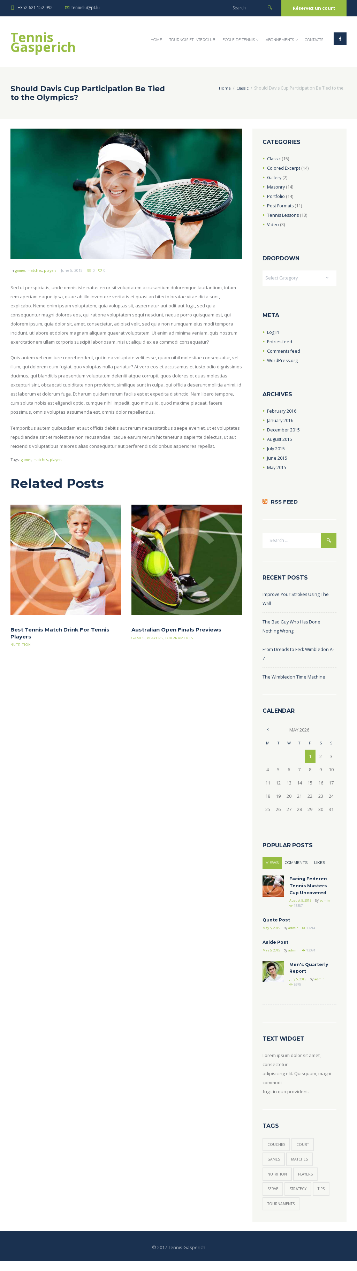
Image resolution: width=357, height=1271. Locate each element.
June (277, 458)
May (277, 468)
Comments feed (284, 352)
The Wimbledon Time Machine (294, 679)
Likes (315, 865)
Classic (242, 88)
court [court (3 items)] (303, 1151)
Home (156, 40)
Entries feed (280, 342)
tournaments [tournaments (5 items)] (281, 1213)
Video (273, 224)
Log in (273, 333)
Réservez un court (314, 8)
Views (271, 865)
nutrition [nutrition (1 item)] (277, 1182)
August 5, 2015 (301, 903)
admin (294, 908)
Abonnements (280, 40)
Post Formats (281, 205)
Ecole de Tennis (238, 40)
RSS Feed (285, 503)
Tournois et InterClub (192, 40)
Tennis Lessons (283, 215)
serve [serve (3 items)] (273, 1198)
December (283, 430)
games (21, 270)
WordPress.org (283, 361)
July (276, 449)
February (282, 411)
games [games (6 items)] (274, 1167)
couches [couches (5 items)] (276, 1151)
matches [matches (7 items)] (301, 1167)
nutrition (21, 645)
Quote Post (278, 923)
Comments (294, 865)
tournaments (181, 638)
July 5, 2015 (299, 984)
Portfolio (276, 196)
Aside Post (276, 946)
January (280, 421)
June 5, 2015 (77, 270)
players (54, 270)
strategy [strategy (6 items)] (300, 1198)
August (280, 440)
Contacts (314, 40)
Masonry (276, 187)
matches (37, 270)
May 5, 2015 (273, 931)
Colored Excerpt (284, 168)
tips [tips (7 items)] (326, 1198)
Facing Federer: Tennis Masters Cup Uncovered (309, 888)
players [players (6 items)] (308, 1182)
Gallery (274, 177)
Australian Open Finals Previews (179, 630)
